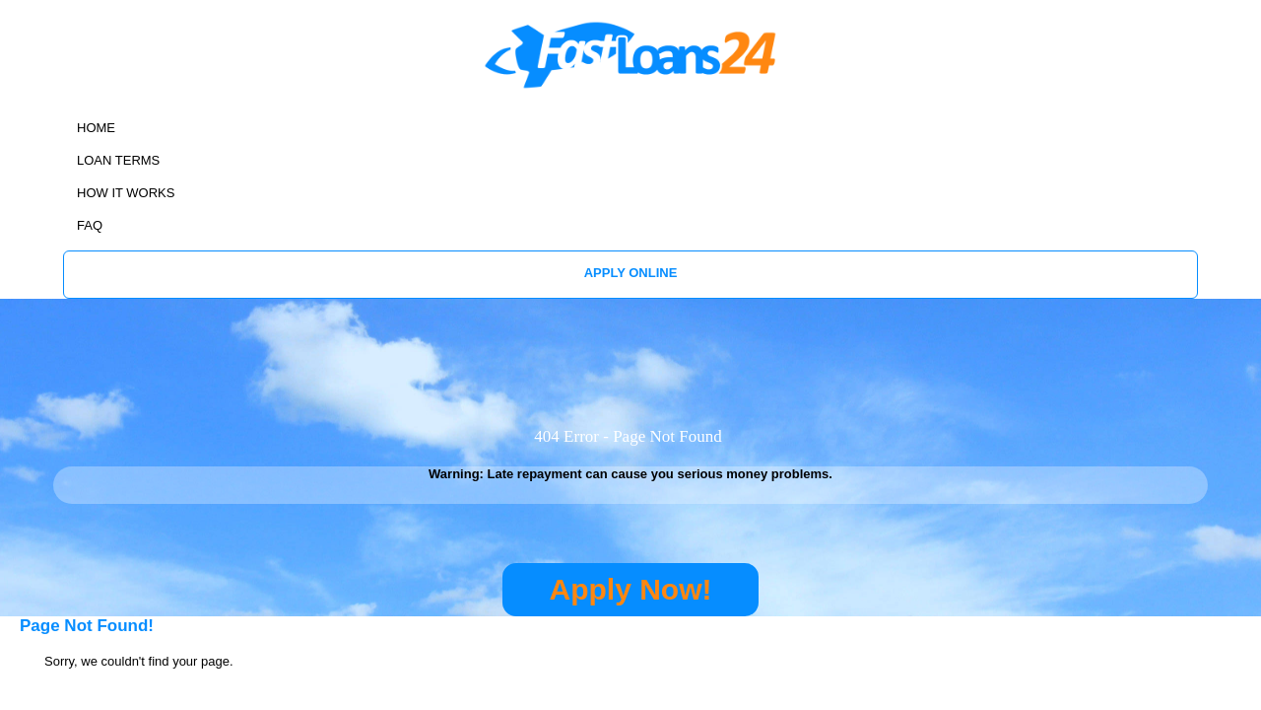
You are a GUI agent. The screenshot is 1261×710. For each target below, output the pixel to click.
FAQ (1011, 86)
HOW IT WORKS (917, 86)
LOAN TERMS (796, 86)
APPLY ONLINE (1115, 86)
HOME (704, 86)
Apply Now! (631, 464)
